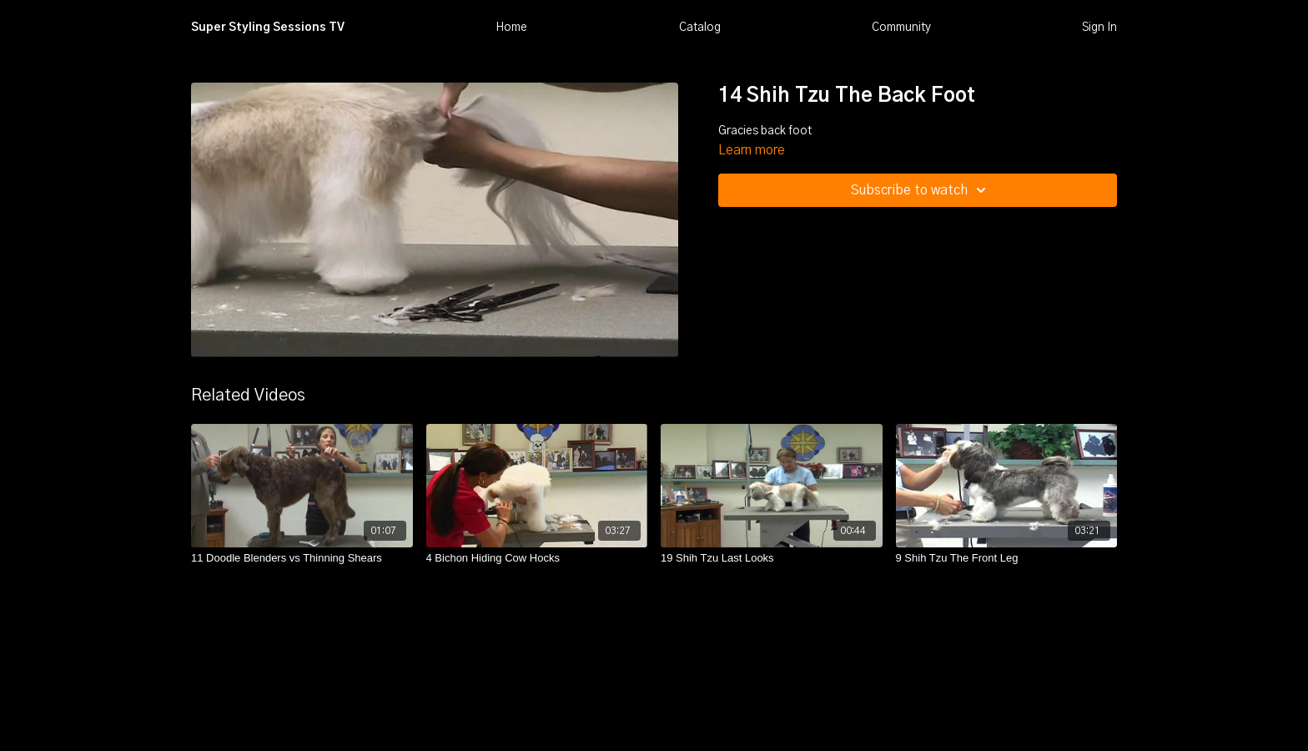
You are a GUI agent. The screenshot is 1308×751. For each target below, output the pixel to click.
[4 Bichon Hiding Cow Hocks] (537, 558)
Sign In (1099, 27)
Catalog (700, 27)
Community (901, 27)
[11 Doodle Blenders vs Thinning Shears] (302, 558)
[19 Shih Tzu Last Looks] (772, 558)
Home (511, 27)
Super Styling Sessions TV (268, 27)
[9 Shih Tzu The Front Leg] (1007, 558)
